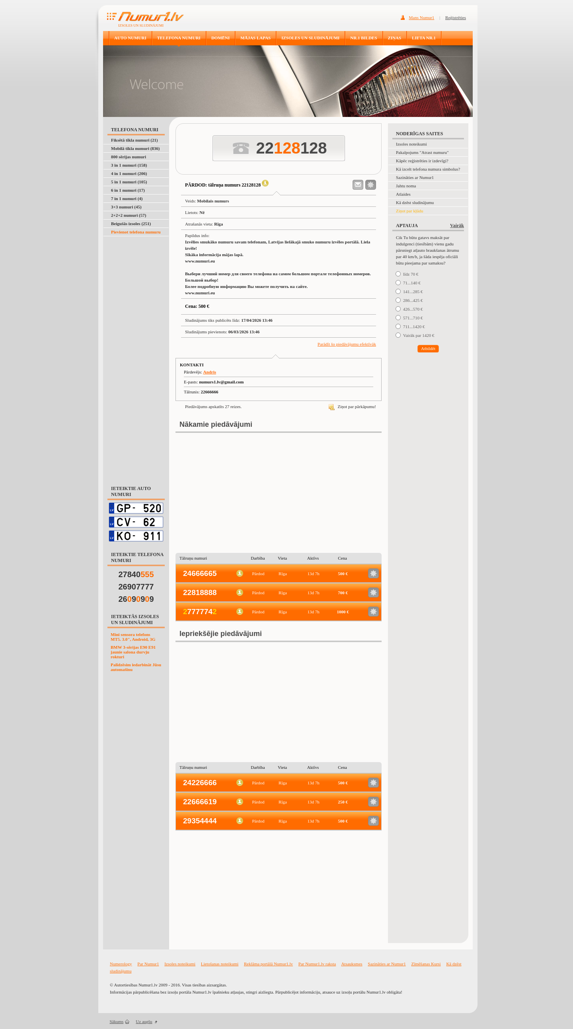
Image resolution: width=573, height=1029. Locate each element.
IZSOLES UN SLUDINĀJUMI (310, 37)
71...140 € (412, 282)
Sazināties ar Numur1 (415, 177)
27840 (136, 574)
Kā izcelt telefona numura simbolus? (428, 169)
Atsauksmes (351, 963)
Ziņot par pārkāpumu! (352, 406)
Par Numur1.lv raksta (317, 963)
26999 (136, 599)
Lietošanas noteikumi (219, 963)
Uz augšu (144, 1021)
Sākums (117, 1021)
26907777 (136, 586)
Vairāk (457, 225)
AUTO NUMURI (130, 37)
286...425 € (413, 300)
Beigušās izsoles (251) (131, 223)
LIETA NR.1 (424, 37)
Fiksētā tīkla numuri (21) (134, 140)
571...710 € (413, 317)
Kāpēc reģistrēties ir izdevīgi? (422, 160)
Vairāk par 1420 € (419, 335)
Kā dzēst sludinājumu (415, 202)
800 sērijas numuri (128, 156)
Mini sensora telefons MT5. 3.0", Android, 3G (133, 637)
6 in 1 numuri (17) (128, 190)
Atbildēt (428, 348)
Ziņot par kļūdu (409, 210)
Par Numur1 (148, 963)
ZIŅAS (394, 37)
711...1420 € (414, 326)
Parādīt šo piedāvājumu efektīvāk (347, 344)
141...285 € (413, 291)
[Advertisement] (136, 356)
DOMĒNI (220, 37)
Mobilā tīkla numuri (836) (135, 148)
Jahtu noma (406, 185)
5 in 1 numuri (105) (129, 181)
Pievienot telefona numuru (136, 232)
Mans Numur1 (422, 17)
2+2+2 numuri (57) (128, 215)
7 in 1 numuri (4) (126, 198)
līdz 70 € (411, 274)
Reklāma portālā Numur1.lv (268, 963)
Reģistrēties (455, 17)
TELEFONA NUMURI (179, 37)
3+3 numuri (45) (126, 206)
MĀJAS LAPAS (255, 37)
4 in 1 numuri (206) (129, 173)
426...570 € (413, 309)
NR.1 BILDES (363, 37)
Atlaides (403, 194)
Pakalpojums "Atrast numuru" (422, 152)
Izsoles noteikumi (411, 144)
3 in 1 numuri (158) (129, 165)
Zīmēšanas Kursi (425, 963)
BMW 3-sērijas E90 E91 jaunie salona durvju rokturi (133, 652)
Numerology (121, 963)
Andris (209, 372)
